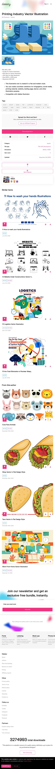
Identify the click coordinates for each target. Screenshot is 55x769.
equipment (5, 107)
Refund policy (5, 687)
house (16, 110)
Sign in (46, 4)
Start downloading (7, 663)
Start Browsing (27, 752)
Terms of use (5, 684)
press (48, 107)
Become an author (7, 666)
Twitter (4, 708)
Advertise (4, 694)
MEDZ (13, 179)
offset (10, 110)
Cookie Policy (27, 761)
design (12, 107)
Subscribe (27, 609)
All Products (5, 17)
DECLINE (15, 766)
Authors (4, 660)
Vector (13, 17)
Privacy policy (6, 681)
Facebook (4, 715)
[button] (51, 4)
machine (24, 107)
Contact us (5, 697)
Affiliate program (6, 673)
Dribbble (4, 705)
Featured (10, 280)
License (4, 690)
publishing (37, 107)
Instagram (4, 711)
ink (43, 107)
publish (31, 107)
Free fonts (4, 729)
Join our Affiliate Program (27, 123)
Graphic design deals (7, 726)
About (3, 657)
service (4, 110)
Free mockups (6, 732)
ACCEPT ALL (6, 766)
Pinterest (4, 718)
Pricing (4, 669)
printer (18, 107)
